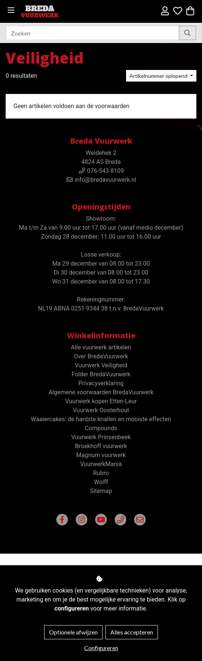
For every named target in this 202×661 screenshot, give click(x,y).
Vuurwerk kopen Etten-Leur (101, 401)
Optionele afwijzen (73, 632)
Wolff (101, 482)
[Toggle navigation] (11, 10)
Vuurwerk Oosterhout (101, 410)
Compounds (101, 428)
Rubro (101, 473)
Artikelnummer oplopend (159, 76)
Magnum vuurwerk (101, 455)
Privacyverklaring (100, 383)
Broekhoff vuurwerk (101, 446)
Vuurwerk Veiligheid (101, 365)
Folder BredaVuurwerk (100, 374)
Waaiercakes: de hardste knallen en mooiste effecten (101, 419)
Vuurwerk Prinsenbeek (101, 437)
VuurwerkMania (101, 464)
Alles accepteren (131, 632)
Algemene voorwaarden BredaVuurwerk (101, 392)
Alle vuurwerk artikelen (101, 347)
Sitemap (101, 491)
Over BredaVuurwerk (101, 356)
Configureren (101, 647)
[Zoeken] (92, 33)
